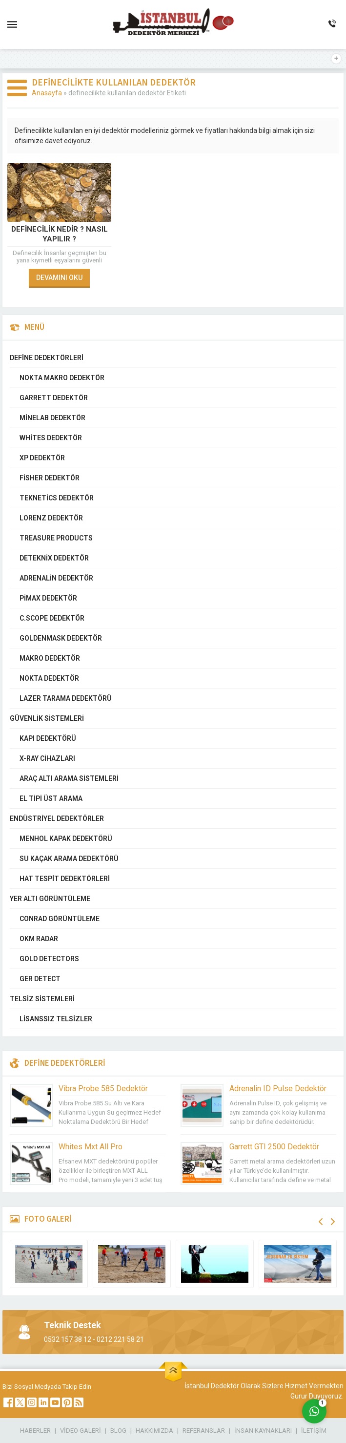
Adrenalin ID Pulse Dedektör (277, 1088)
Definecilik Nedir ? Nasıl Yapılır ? (59, 234)
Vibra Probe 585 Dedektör (103, 1088)
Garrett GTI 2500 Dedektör (274, 1146)
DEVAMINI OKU (59, 277)
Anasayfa (47, 93)
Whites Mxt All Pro (90, 1146)
